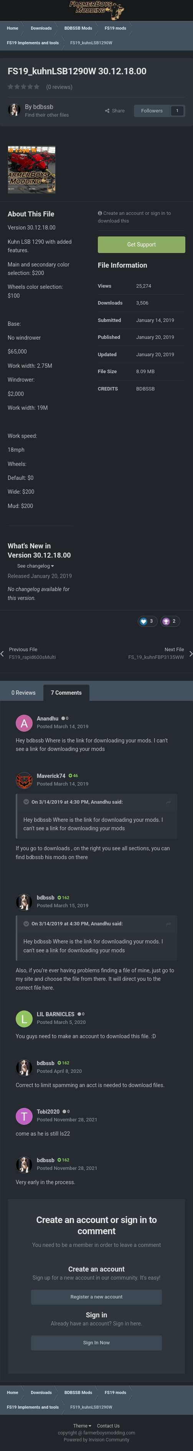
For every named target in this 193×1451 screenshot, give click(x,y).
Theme (82, 1426)
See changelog (35, 566)
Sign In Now (96, 1342)
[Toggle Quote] (26, 802)
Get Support (141, 244)
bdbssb (43, 107)
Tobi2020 (48, 1112)
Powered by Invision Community (96, 1440)
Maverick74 (51, 776)
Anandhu (47, 718)
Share (115, 111)
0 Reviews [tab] (24, 693)
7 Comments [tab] (66, 693)
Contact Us (108, 1426)
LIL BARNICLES (55, 1014)
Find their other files (47, 115)
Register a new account (97, 1297)
